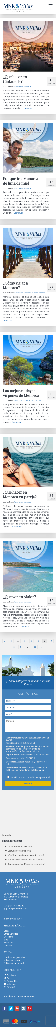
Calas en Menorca (21, 400)
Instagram (11, 984)
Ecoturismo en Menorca (19, 850)
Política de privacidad (40, 777)
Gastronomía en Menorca (20, 846)
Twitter (10, 978)
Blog (6, 939)
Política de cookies (12, 960)
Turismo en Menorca (22, 86)
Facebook (11, 975)
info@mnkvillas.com (17, 908)
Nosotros (8, 942)
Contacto (8, 945)
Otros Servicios (11, 933)
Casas (6, 930)
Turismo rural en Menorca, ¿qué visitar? (26, 864)
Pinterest (11, 986)
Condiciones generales (14, 957)
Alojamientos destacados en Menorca (26, 859)
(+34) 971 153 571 (16, 905)
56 (35, 647)
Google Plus (12, 981)
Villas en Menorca (39, 293)
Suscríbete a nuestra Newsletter (19, 996)
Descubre (8, 936)
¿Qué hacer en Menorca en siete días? (26, 855)
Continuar (27, 108)
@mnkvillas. (7, 835)
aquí (42, 770)
